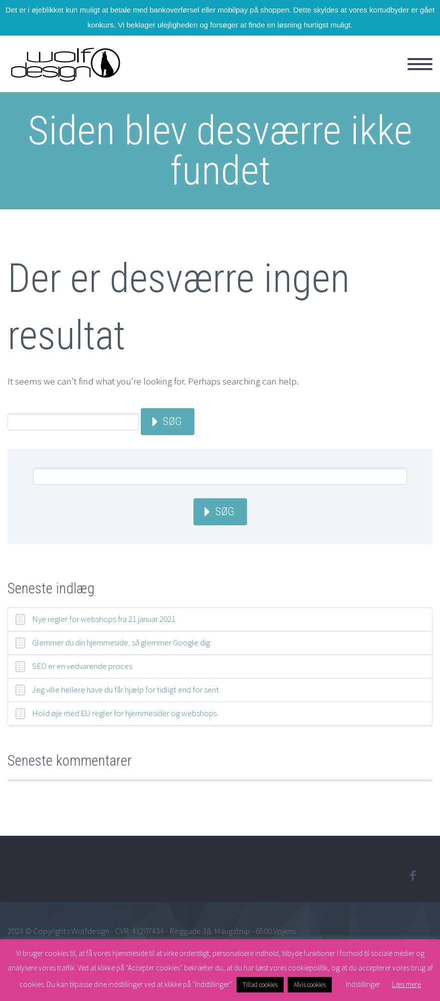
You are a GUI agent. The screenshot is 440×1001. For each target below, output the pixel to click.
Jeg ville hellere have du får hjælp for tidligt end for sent (125, 689)
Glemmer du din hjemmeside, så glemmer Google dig (121, 642)
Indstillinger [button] (363, 984)
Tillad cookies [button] (260, 984)
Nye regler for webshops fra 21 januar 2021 (103, 618)
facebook (412, 875)
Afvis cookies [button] (310, 984)
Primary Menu (419, 64)
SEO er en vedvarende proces (82, 666)
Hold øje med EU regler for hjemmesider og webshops (124, 713)
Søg (172, 421)
